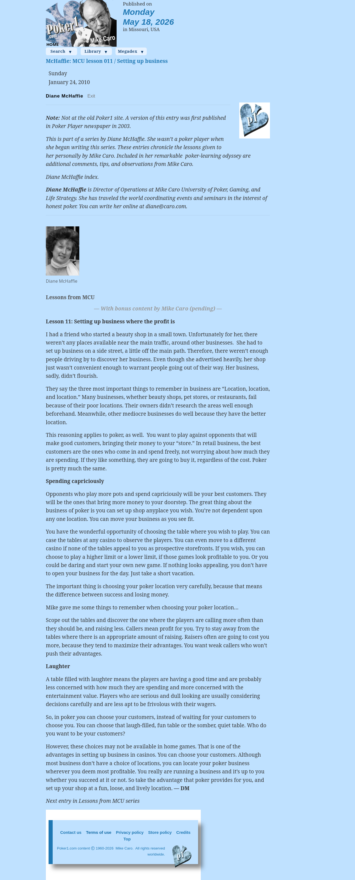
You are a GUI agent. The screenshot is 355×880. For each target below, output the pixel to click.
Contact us (70, 832)
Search (61, 51)
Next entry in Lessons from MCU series (93, 800)
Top (127, 839)
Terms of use (98, 832)
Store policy (160, 832)
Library (96, 51)
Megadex (131, 51)
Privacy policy (130, 832)
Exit (91, 96)
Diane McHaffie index (72, 177)
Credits (183, 832)
